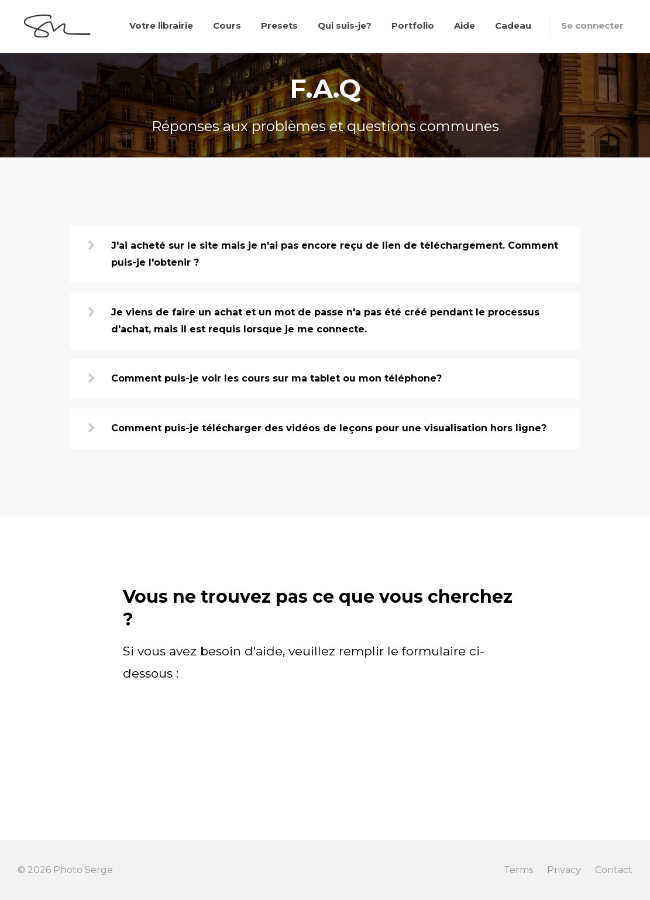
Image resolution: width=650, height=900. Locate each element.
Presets (279, 25)
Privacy (564, 869)
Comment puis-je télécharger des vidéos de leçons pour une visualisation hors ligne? (328, 428)
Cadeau (513, 25)
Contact (613, 869)
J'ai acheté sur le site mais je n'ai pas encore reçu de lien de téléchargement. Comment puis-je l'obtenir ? (334, 254)
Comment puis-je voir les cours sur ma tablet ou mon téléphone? (276, 378)
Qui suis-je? (345, 25)
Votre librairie (161, 25)
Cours (227, 25)
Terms (518, 869)
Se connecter (592, 25)
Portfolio (412, 25)
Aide (464, 25)
